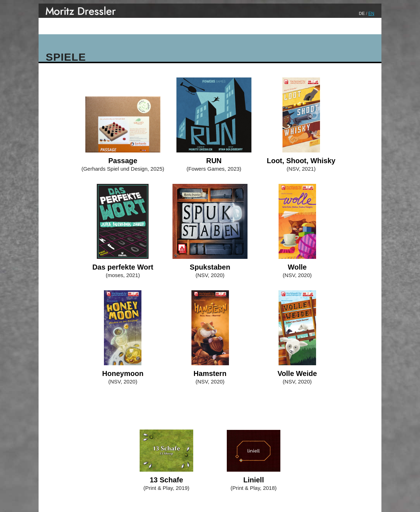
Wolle (297, 267)
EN (371, 13)
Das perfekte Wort (122, 267)
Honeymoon (123, 373)
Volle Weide (297, 373)
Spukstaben (210, 267)
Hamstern (210, 373)
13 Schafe (166, 480)
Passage (122, 161)
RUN (213, 161)
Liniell (253, 480)
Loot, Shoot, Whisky (301, 161)
